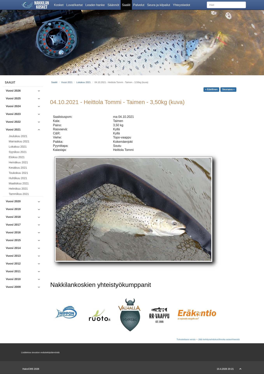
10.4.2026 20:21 (225, 369)
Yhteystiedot (182, 5)
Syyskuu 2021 (18, 151)
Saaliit (127, 5)
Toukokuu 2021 (18, 172)
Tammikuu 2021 (19, 193)
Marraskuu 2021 (19, 141)
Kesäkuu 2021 (18, 167)
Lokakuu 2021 (18, 146)
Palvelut (139, 5)
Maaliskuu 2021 (19, 183)
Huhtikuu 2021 (18, 178)
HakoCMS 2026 (31, 369)
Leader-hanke (95, 5)
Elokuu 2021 (17, 157)
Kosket (59, 5)
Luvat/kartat (75, 5)
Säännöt (114, 5)
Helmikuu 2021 (18, 188)
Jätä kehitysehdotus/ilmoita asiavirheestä (218, 339)
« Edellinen (211, 89)
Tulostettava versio (186, 339)
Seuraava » (228, 89)
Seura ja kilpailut (159, 5)
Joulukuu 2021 (18, 136)
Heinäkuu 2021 (18, 162)
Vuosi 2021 (67, 82)
